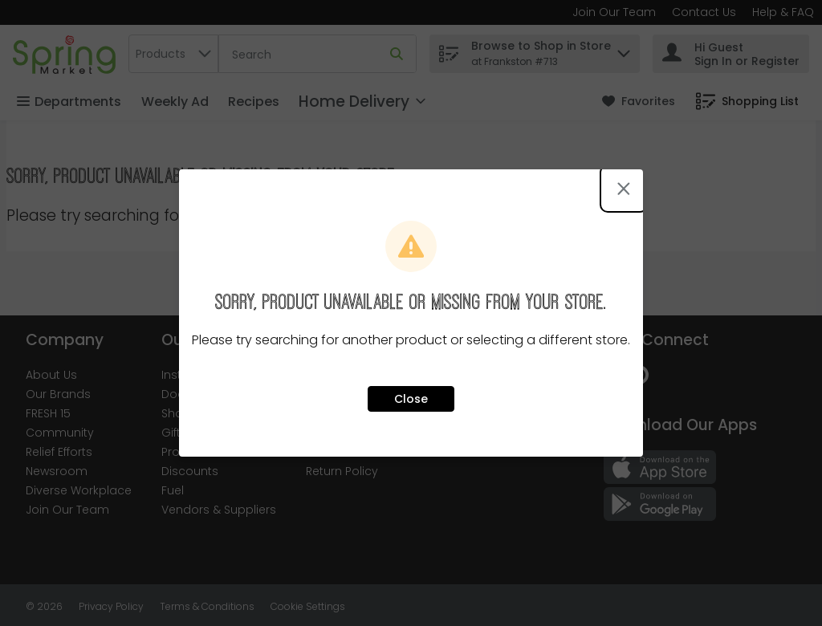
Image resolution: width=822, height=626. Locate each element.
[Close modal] (623, 188)
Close (411, 399)
